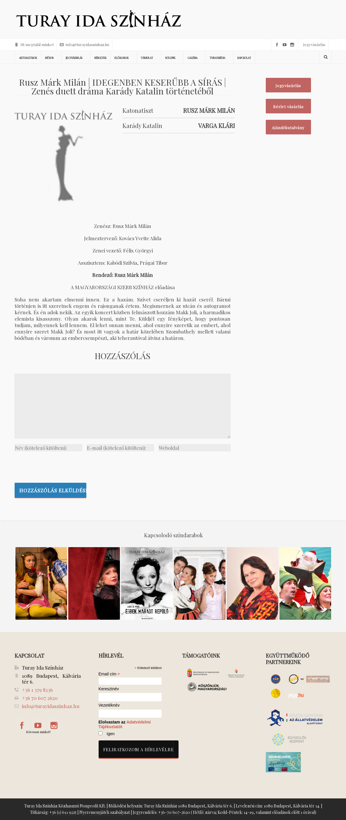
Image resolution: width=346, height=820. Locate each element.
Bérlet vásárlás (288, 106)
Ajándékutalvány (288, 127)
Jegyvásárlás (314, 44)
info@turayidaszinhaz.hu (84, 44)
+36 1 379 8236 (37, 689)
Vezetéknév (109, 705)
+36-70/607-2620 (174, 812)
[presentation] (59, 465)
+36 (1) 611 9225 (62, 812)
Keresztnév (109, 689)
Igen (111, 733)
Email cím (109, 674)
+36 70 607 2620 (40, 698)
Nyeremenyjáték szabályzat (104, 812)
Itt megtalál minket (34, 44)
